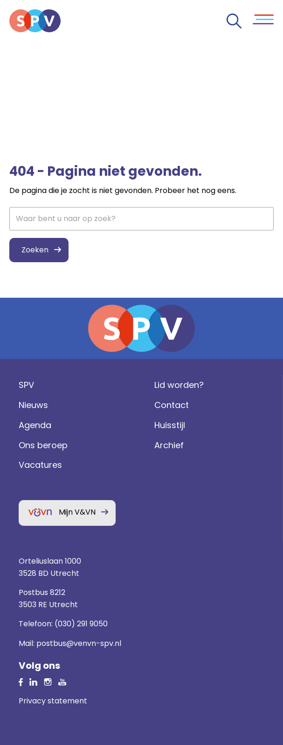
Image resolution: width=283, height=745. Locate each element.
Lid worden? (179, 385)
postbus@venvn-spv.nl (78, 643)
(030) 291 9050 (81, 623)
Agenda (35, 425)
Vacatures (40, 465)
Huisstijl (169, 425)
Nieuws (33, 405)
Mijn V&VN (77, 512)
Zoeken (34, 249)
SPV (26, 385)
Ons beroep (43, 445)
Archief (169, 445)
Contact (171, 405)
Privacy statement (53, 700)
